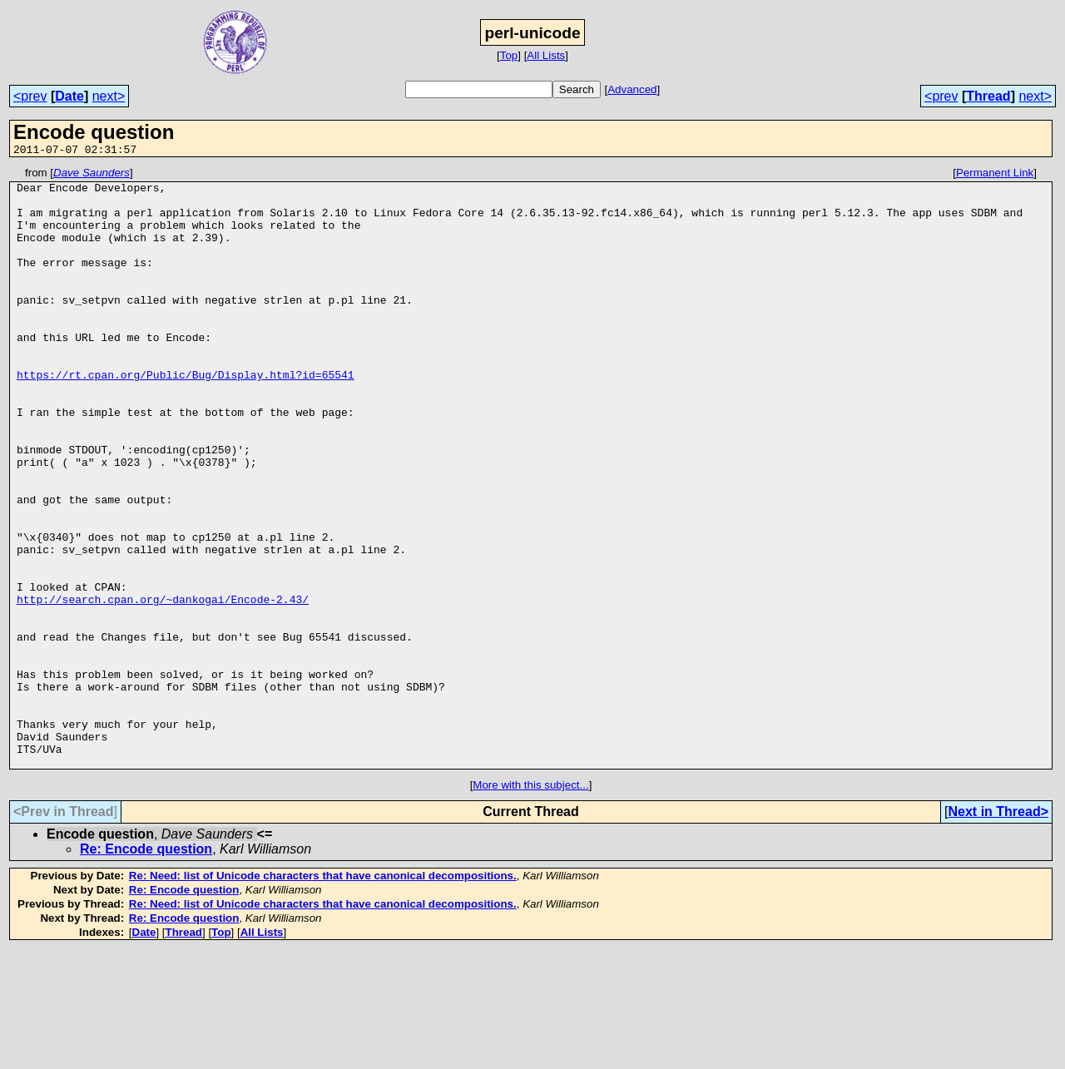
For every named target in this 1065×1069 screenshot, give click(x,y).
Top (509, 55)
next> (109, 96)
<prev (30, 96)
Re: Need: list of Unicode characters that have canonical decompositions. (323, 995)
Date (69, 96)
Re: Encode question (146, 969)
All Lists (546, 55)
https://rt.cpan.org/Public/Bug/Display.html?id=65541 (185, 416)
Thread (988, 96)
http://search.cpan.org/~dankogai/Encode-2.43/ (163, 686)
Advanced (631, 89)
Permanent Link (994, 175)
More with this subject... (530, 904)
